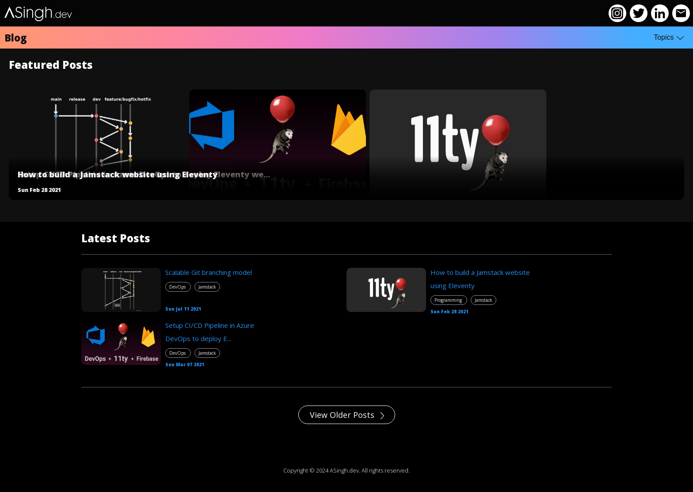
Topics (669, 37)
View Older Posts (347, 414)
